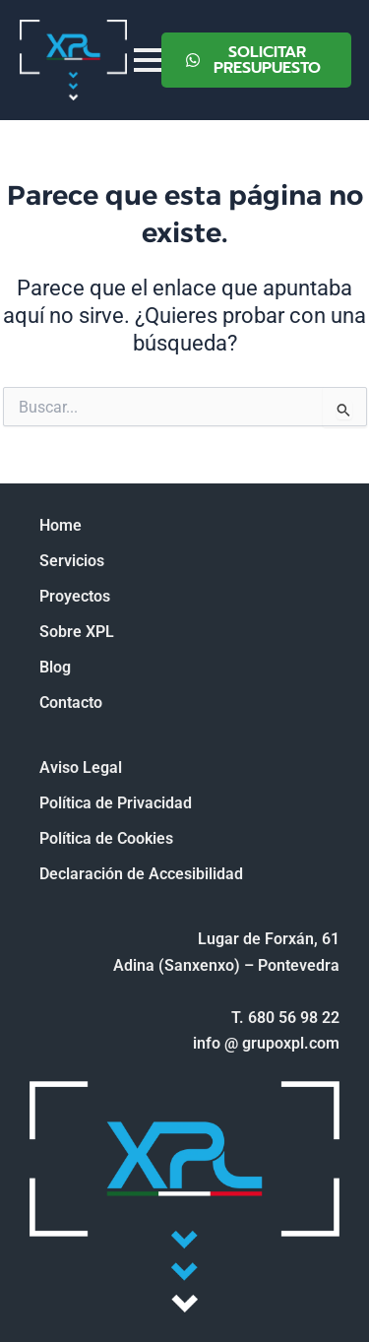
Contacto (70, 702)
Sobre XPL (76, 631)
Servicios (71, 560)
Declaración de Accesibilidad (141, 873)
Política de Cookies (106, 838)
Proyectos (74, 596)
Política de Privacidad (115, 803)
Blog (55, 667)
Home (60, 525)
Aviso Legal (80, 767)
